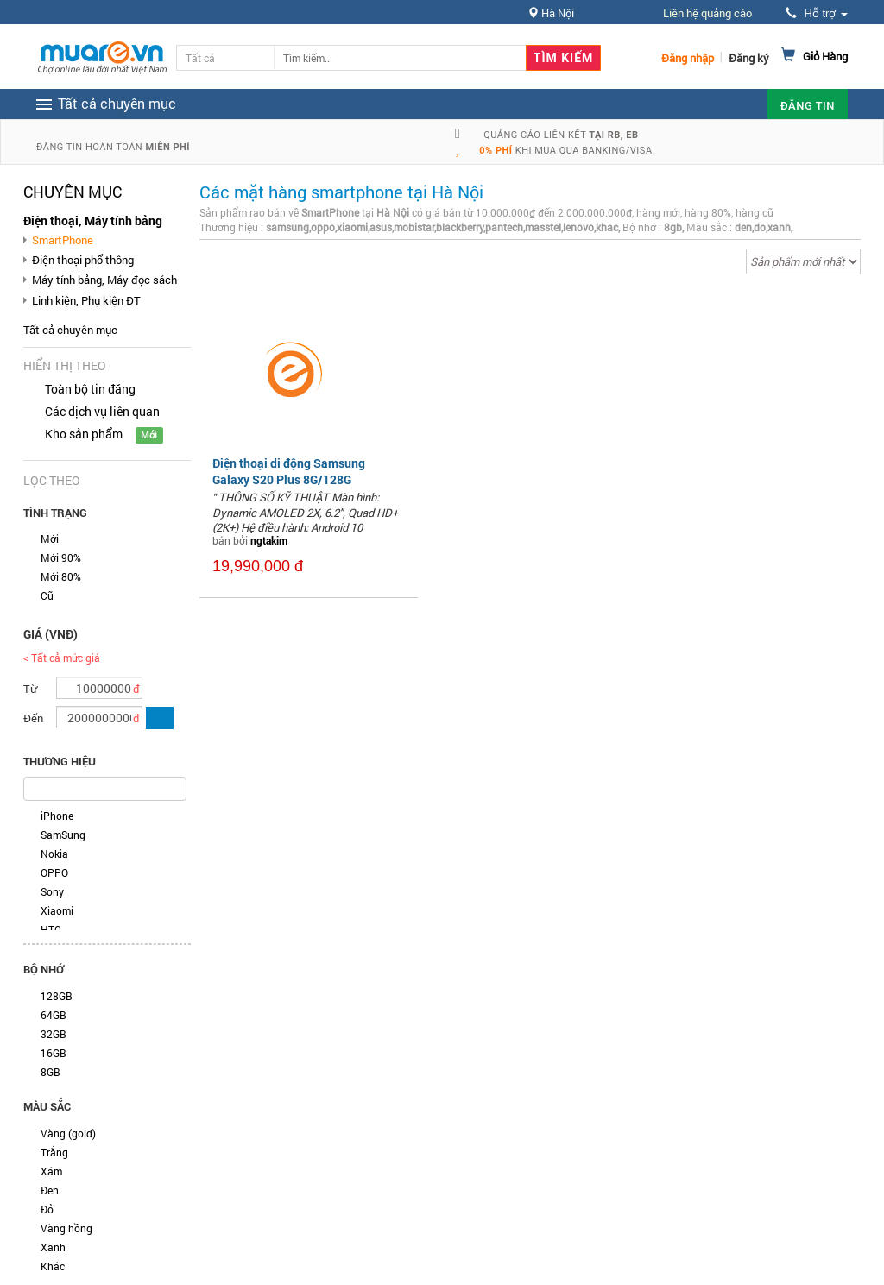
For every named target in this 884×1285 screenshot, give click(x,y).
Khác (53, 1266)
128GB (57, 996)
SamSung (63, 834)
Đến (33, 718)
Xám (51, 1171)
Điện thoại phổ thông (83, 260)
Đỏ (47, 1209)
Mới (50, 538)
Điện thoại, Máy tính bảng (92, 220)
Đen (50, 1190)
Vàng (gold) (68, 1133)
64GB (53, 1015)
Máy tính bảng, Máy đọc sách (104, 279)
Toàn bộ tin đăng (90, 389)
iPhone (57, 815)
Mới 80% (61, 576)
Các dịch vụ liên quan (102, 411)
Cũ (47, 595)
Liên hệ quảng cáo (707, 13)
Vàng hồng (66, 1228)
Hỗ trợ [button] (817, 13)
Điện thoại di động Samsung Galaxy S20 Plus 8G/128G (288, 471)
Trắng (54, 1152)
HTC (51, 929)
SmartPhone (62, 240)
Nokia (54, 853)
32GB (53, 1034)
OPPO (54, 872)
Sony (52, 891)
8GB (50, 1072)
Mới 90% (61, 557)
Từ (30, 688)
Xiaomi (57, 910)
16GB (53, 1053)
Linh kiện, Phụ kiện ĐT (86, 300)
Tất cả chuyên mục (70, 329)
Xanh (53, 1247)
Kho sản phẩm (84, 433)
